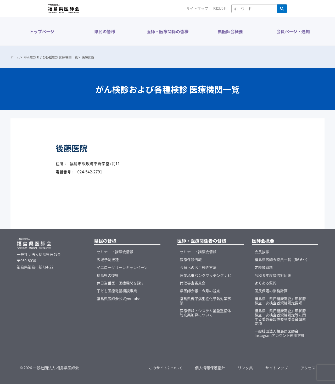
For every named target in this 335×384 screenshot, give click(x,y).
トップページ (41, 31)
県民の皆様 (104, 31)
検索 (282, 8)
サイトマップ (197, 8)
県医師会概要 (230, 31)
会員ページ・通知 (293, 31)
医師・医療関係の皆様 (167, 31)
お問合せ (220, 8)
